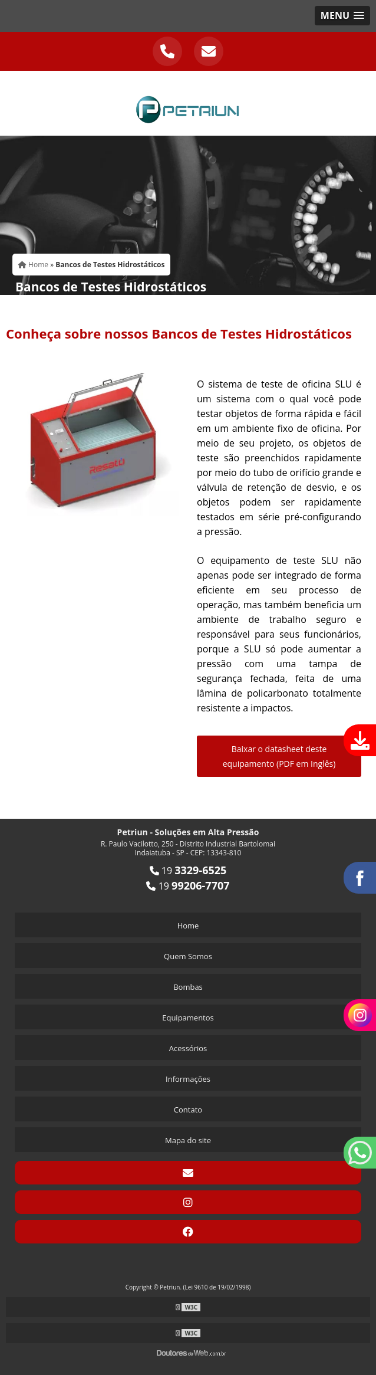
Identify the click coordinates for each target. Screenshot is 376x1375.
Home (188, 925)
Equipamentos (188, 1017)
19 (188, 870)
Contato (188, 1109)
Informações (188, 1079)
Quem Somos (188, 956)
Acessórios (188, 1048)
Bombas (188, 987)
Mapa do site (188, 1140)
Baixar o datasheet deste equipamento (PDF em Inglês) (279, 756)
